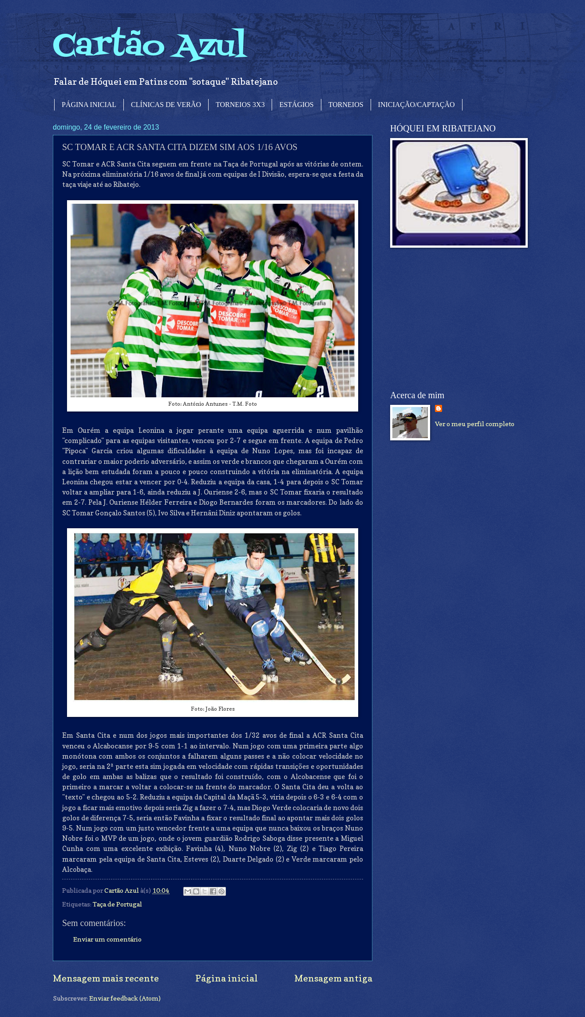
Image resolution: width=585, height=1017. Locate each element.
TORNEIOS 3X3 (240, 104)
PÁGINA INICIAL (89, 104)
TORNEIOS (346, 104)
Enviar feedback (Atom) (125, 998)
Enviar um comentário (107, 939)
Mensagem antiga (333, 978)
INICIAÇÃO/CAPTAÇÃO (416, 104)
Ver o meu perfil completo (474, 423)
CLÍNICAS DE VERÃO (166, 104)
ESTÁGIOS (296, 104)
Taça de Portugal (117, 904)
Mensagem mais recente (106, 978)
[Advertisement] (456, 319)
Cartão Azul (149, 47)
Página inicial (226, 978)
